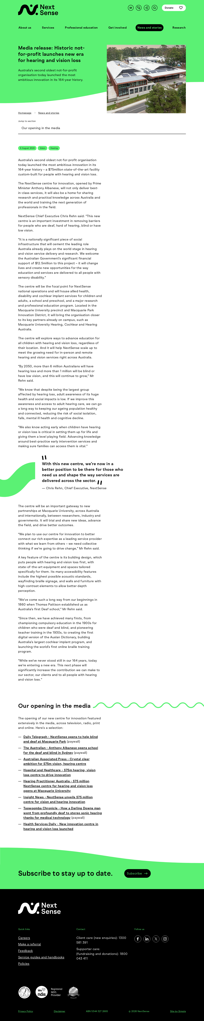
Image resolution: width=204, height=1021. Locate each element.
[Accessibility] (131, 8)
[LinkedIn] (147, 939)
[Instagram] (165, 939)
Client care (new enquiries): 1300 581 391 (101, 940)
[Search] (154, 8)
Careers (24, 938)
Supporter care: (102, 954)
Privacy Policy (25, 1011)
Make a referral (29, 944)
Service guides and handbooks (41, 957)
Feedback (25, 951)
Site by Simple (178, 1011)
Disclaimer (59, 1011)
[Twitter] (156, 939)
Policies (23, 964)
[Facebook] (137, 939)
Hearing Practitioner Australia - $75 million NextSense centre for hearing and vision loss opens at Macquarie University (58, 786)
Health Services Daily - (41, 824)
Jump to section (27, 121)
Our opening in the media (41, 128)
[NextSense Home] (38, 10)
